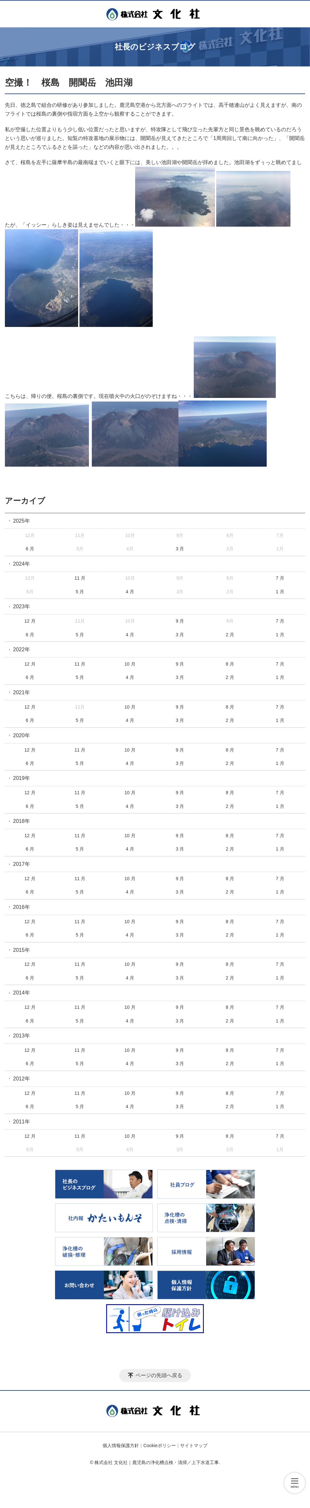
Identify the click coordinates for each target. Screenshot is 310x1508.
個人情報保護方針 (121, 1445)
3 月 (180, 548)
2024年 (21, 564)
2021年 (21, 692)
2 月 (230, 634)
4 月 (130, 591)
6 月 (30, 548)
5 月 (80, 591)
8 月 (230, 664)
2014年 (21, 992)
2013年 (21, 1035)
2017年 (21, 864)
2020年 (21, 735)
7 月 (280, 578)
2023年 (21, 606)
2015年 (21, 950)
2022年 (21, 649)
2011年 (21, 1121)
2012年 (21, 1078)
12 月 (29, 621)
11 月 (80, 578)
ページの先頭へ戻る (158, 1375)
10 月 (129, 664)
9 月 (180, 621)
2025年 (21, 521)
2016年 (21, 907)
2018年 (21, 821)
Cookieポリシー (159, 1445)
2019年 (21, 778)
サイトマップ (193, 1445)
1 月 (280, 591)
